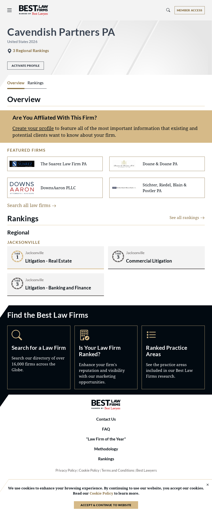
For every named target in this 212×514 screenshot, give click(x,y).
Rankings (106, 459)
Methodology (106, 449)
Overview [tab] (15, 83)
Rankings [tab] (35, 83)
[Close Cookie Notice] (205, 485)
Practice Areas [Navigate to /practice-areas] (173, 357)
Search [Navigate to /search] (38, 357)
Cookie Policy (89, 470)
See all (187, 217)
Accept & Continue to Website (106, 505)
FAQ (106, 429)
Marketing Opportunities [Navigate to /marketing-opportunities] (106, 357)
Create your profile (33, 128)
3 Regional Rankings (31, 50)
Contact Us (106, 419)
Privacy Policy (66, 470)
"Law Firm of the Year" (106, 439)
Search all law (31, 205)
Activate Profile (26, 65)
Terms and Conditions (117, 470)
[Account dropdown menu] (190, 10)
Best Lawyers (146, 470)
